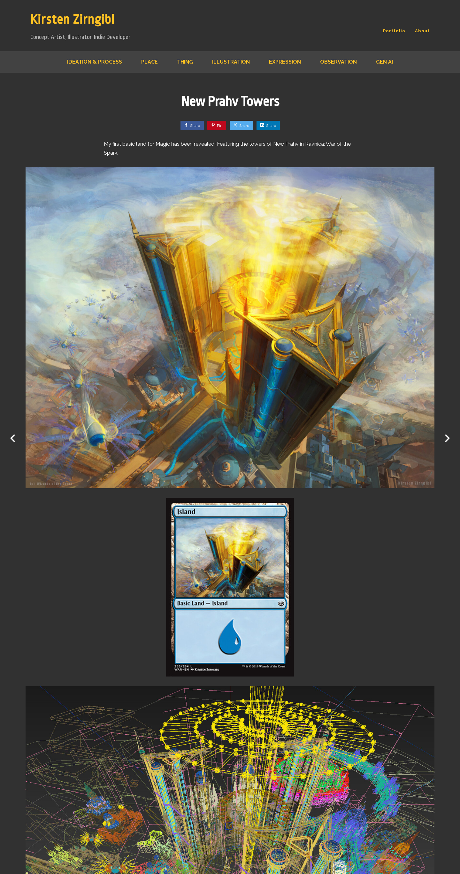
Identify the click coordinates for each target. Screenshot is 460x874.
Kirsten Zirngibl (72, 19)
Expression (285, 62)
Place (149, 62)
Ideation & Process (94, 62)
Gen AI (384, 62)
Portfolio (394, 30)
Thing (185, 62)
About (422, 30)
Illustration (231, 62)
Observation (338, 62)
